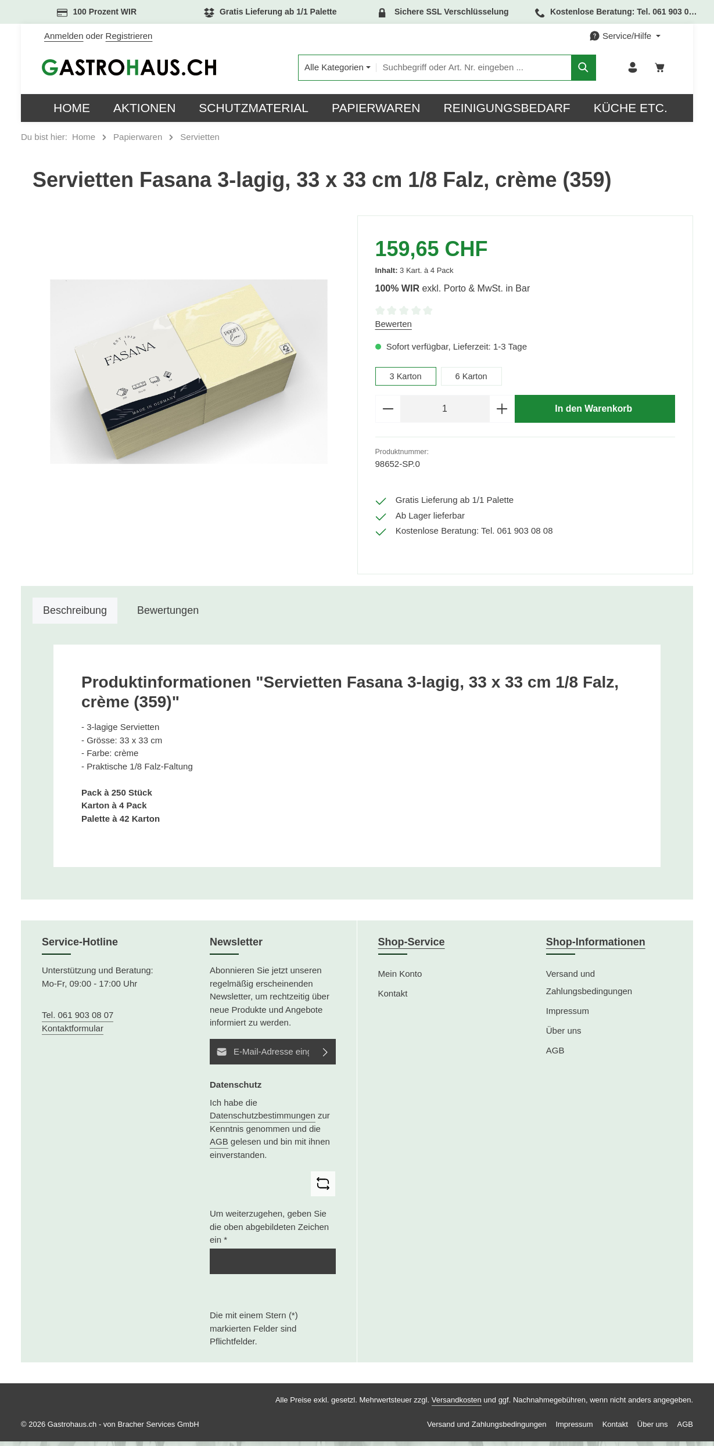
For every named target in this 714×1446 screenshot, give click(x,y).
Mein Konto (400, 978)
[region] (189, 375)
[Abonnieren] (326, 1056)
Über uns (564, 1035)
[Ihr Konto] (631, 69)
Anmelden (64, 36)
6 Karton (472, 379)
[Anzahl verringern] (387, 412)
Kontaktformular (72, 1032)
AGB (219, 1146)
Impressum (567, 1015)
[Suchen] (567, 69)
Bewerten (393, 327)
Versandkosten (457, 1404)
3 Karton (406, 379)
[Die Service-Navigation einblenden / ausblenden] (625, 36)
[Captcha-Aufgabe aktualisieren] (323, 1188)
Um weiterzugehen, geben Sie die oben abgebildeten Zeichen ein (269, 1231)
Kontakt (393, 998)
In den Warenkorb (594, 412)
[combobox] (457, 69)
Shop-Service (411, 946)
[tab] (75, 615)
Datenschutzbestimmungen (262, 1120)
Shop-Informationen (595, 946)
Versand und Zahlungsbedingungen (589, 987)
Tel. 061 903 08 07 (77, 1019)
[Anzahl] (445, 412)
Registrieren (129, 36)
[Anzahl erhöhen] (502, 412)
